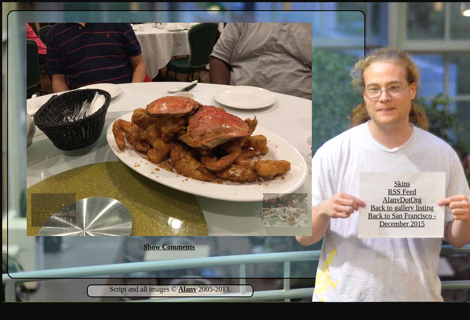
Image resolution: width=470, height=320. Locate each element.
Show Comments (169, 247)
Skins (402, 184)
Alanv (187, 289)
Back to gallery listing (402, 208)
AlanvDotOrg (402, 200)
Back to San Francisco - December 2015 (402, 220)
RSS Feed (402, 192)
